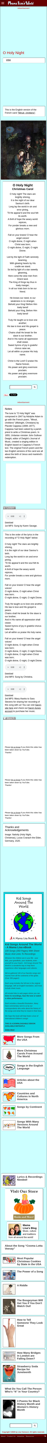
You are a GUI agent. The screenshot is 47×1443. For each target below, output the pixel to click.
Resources (30, 1436)
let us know (15, 747)
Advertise (20, 1436)
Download (9, 522)
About (3, 1436)
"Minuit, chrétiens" (26, 113)
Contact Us (11, 1436)
